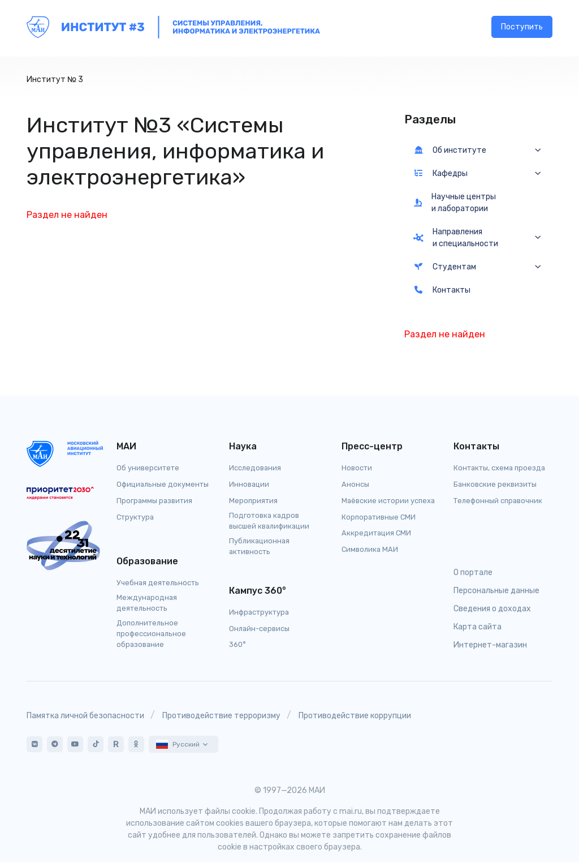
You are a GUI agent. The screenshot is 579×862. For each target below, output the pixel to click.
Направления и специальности (455, 237)
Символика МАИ (370, 549)
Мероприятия (253, 500)
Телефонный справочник (497, 500)
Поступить (522, 28)
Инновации (249, 484)
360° (237, 644)
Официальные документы (162, 484)
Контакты (441, 290)
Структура (135, 517)
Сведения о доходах (492, 609)
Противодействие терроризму (221, 716)
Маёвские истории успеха (388, 500)
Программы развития (154, 500)
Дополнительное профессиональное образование (151, 634)
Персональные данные (496, 590)
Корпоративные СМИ (379, 517)
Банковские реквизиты (495, 484)
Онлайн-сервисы (259, 628)
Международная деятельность (146, 602)
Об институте (449, 150)
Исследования (255, 468)
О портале (472, 572)
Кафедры (440, 173)
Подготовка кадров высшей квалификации (269, 520)
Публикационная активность (259, 546)
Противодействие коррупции (355, 716)
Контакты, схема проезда (499, 468)
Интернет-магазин (490, 645)
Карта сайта (477, 627)
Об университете (147, 468)
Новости (357, 468)
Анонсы (355, 484)
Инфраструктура (259, 612)
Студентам (444, 267)
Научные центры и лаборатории (454, 202)
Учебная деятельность (157, 582)
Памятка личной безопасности (85, 716)
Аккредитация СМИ (376, 533)
